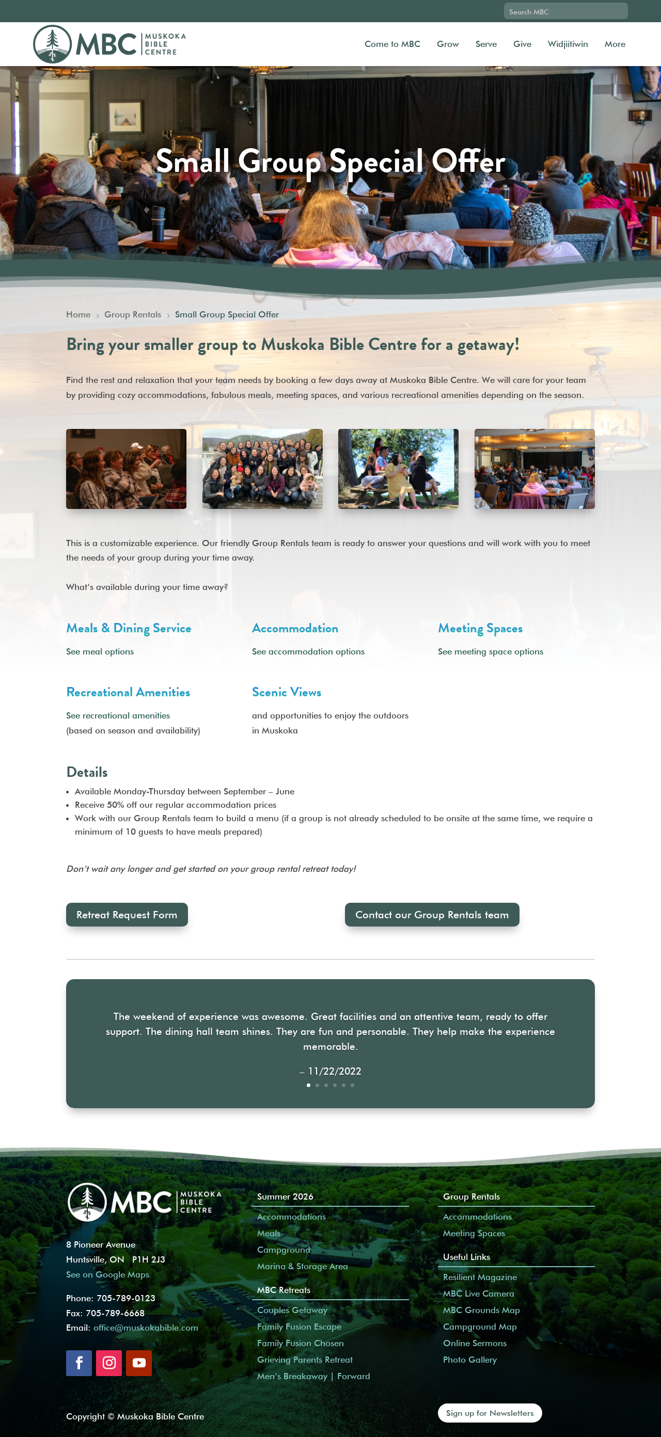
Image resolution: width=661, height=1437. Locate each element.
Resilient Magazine (480, 1277)
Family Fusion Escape (299, 1326)
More (615, 44)
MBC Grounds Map (481, 1310)
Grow (448, 44)
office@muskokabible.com (145, 1327)
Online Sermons (475, 1343)
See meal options (100, 651)
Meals (268, 1233)
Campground (283, 1249)
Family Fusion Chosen (300, 1343)
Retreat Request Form (127, 914)
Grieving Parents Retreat (305, 1359)
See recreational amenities (118, 715)
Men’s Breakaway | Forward (313, 1376)
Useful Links (466, 1257)
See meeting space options (490, 651)
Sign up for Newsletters (490, 1413)
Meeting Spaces (474, 1233)
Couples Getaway (292, 1310)
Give (522, 44)
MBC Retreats (283, 1290)
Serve (486, 44)
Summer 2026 (285, 1196)
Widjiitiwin (568, 44)
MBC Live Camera (478, 1293)
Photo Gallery (470, 1359)
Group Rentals (471, 1196)
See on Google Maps (107, 1274)
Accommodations (291, 1216)
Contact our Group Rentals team (432, 914)
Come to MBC (392, 44)
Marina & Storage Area (302, 1266)
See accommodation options (308, 651)
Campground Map (480, 1326)
